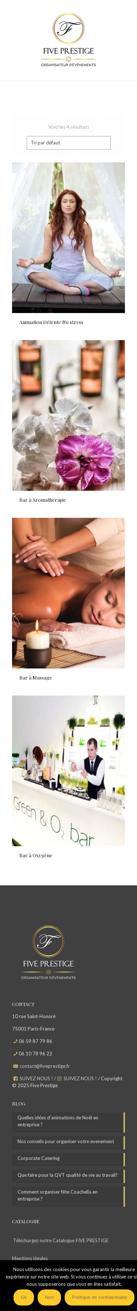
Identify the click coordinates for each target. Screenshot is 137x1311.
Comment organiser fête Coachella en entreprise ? (58, 1195)
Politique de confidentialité (99, 1297)
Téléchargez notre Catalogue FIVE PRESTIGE (61, 1240)
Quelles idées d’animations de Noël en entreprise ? (58, 1121)
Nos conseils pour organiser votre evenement (66, 1141)
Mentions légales (30, 1258)
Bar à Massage (35, 677)
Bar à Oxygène (35, 855)
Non (49, 1297)
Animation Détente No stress (51, 322)
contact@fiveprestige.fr (45, 1066)
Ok (24, 1297)
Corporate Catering (39, 1158)
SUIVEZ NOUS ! (36, 1078)
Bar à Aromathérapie (42, 500)
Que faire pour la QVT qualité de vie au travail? (68, 1175)
